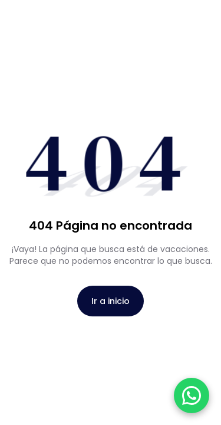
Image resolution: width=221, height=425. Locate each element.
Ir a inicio (110, 301)
